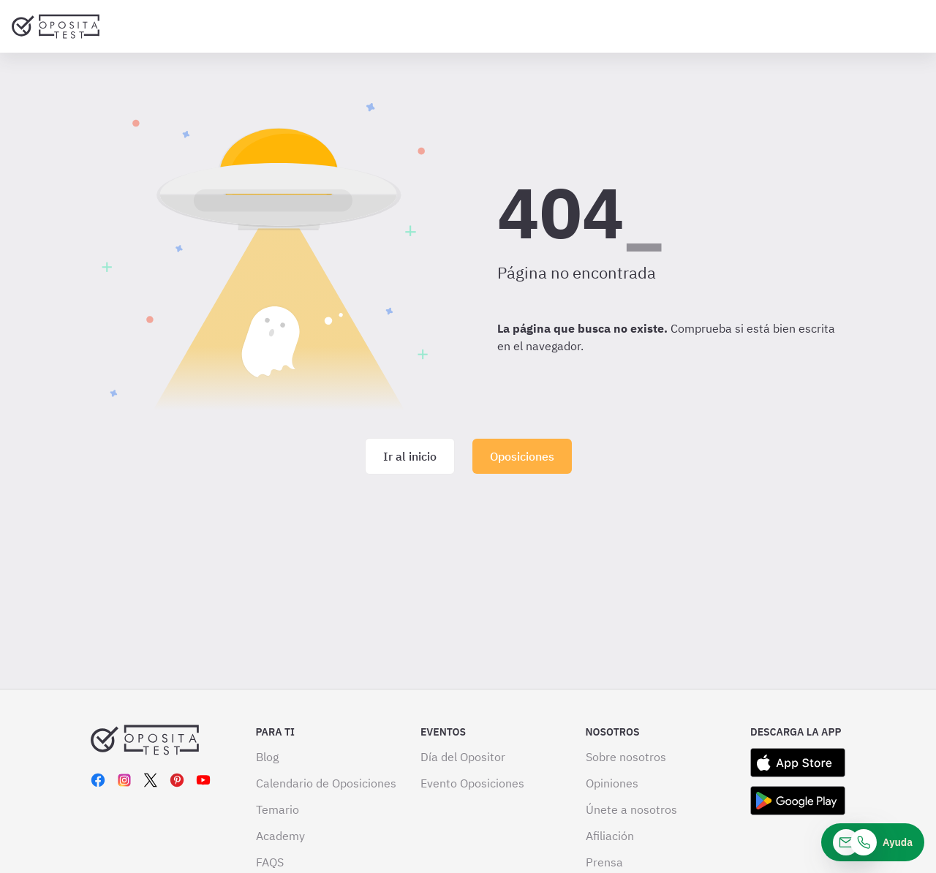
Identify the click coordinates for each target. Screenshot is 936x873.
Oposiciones (522, 456)
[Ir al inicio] (55, 26)
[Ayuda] (872, 842)
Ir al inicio (410, 456)
